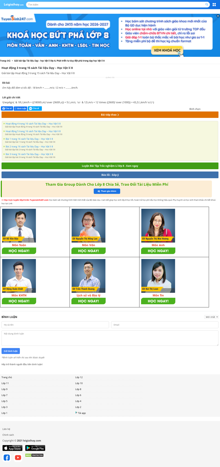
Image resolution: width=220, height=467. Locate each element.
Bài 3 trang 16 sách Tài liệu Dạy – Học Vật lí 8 (29, 154)
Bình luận (20, 108)
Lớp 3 (4, 407)
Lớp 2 (78, 407)
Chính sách (8, 434)
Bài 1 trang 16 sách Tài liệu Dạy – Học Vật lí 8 (29, 138)
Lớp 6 (78, 395)
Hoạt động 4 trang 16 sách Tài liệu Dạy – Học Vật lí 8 (33, 123)
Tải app (80, 412)
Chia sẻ (7, 108)
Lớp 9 (4, 389)
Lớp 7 (4, 395)
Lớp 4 (78, 401)
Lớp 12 (79, 377)
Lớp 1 (4, 412)
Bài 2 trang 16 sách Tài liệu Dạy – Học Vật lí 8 (29, 146)
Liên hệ (6, 429)
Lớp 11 (5, 383)
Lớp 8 (78, 389)
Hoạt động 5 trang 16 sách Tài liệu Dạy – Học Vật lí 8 (33, 131)
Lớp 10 (79, 383)
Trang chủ (7, 377)
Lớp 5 (4, 401)
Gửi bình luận (11, 351)
